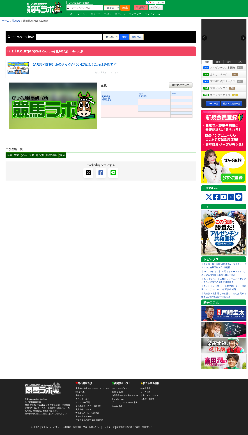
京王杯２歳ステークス (224, 81)
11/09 (229, 62)
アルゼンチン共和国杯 (224, 68)
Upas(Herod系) (143, 95)
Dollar (173, 93)
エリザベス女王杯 (223, 95)
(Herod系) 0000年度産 (106, 98)
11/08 (218, 62)
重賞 (207, 62)
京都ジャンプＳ (222, 88)
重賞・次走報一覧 (231, 103)
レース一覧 (213, 103)
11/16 (240, 62)
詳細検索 (136, 36)
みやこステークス (223, 74)
